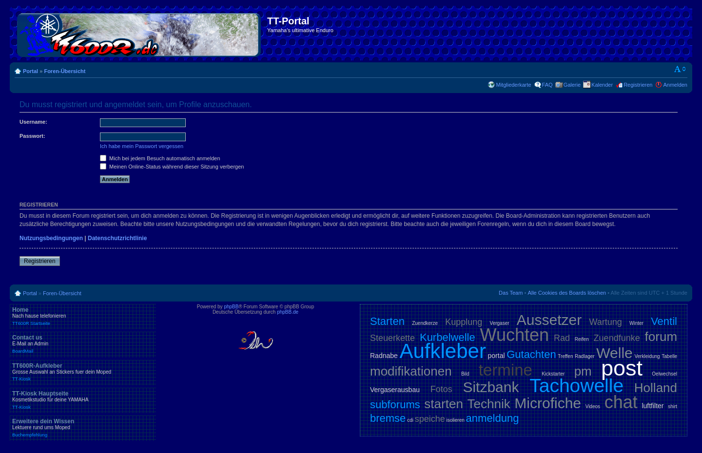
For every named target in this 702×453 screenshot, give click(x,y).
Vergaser (499, 323)
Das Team (511, 293)
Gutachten (531, 354)
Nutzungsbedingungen (51, 238)
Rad (562, 338)
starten (443, 403)
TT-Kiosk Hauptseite (83, 400)
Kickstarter (553, 374)
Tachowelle (576, 385)
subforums (395, 404)
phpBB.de (287, 312)
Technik (489, 403)
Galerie (572, 85)
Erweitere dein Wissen (83, 427)
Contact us (83, 344)
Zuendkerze (425, 323)
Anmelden (675, 85)
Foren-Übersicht (64, 71)
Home (83, 316)
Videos (592, 406)
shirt (672, 406)
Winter (636, 323)
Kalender (602, 85)
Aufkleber (442, 351)
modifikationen (411, 371)
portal (496, 355)
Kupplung (463, 322)
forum (661, 336)
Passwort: (32, 136)
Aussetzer (549, 320)
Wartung (605, 322)
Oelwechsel (664, 374)
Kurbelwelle (447, 337)
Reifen (582, 339)
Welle (614, 353)
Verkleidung (647, 356)
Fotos (441, 389)
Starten (387, 321)
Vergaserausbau (395, 390)
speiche (430, 419)
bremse (388, 418)
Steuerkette (392, 338)
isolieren (456, 420)
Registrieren (638, 85)
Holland (655, 387)
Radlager (585, 356)
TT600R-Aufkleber (83, 372)
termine (505, 370)
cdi (410, 420)
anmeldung (492, 418)
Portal (30, 71)
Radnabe (384, 355)
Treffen (565, 356)
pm (583, 371)
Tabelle (669, 356)
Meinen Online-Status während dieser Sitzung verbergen (172, 167)
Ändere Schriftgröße (680, 69)
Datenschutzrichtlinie (117, 238)
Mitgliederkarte (513, 85)
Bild (465, 374)
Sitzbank (491, 387)
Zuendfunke (617, 338)
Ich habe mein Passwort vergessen (141, 146)
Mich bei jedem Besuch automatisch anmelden (160, 158)
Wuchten (514, 335)
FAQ (547, 85)
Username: (33, 122)
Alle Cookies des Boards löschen (566, 293)
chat (621, 402)
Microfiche (547, 403)
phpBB (231, 306)
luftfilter (652, 406)
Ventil (664, 321)
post (622, 368)
